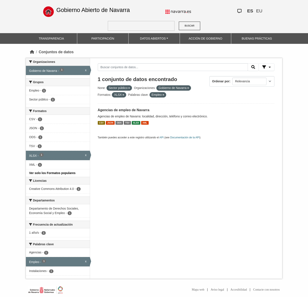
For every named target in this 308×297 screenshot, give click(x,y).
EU (259, 10)
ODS (119, 122)
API (161, 137)
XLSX (136, 122)
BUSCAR (189, 25)
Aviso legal (217, 289)
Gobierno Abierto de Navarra (93, 10)
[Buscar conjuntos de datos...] (173, 67)
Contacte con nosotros (266, 289)
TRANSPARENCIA (51, 38)
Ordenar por (221, 81)
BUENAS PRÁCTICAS (257, 38)
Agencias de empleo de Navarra (124, 110)
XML (144, 122)
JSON (110, 122)
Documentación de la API (185, 137)
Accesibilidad (238, 289)
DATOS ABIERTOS (153, 38)
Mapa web (198, 289)
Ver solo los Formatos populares (52, 173)
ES (250, 10)
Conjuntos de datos (56, 52)
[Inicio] (32, 52)
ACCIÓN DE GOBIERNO (205, 38)
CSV (101, 122)
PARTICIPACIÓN (102, 38)
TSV (127, 122)
